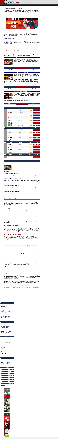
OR (1, 381)
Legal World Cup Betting (4, 352)
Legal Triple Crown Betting (4, 353)
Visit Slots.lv (36, 115)
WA (10, 383)
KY (10, 373)
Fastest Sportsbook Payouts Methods (5, 346)
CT (1, 371)
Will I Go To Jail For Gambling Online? (5, 311)
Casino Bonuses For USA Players (5, 326)
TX (1, 383)
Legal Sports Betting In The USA (5, 338)
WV (12, 383)
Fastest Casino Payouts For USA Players (6, 331)
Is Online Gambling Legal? (4, 305)
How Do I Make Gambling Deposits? (5, 315)
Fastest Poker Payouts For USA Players (5, 362)
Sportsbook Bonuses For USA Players (5, 342)
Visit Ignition (36, 112)
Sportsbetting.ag (18, 238)
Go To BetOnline (27, 100)
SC (8, 381)
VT (8, 383)
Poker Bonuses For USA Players (5, 363)
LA (12, 373)
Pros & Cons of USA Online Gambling (5, 316)
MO (1, 377)
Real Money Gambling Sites (4, 310)
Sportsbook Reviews (3, 343)
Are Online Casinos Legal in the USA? (5, 306)
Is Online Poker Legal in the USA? (5, 307)
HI (10, 371)
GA (8, 371)
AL (1, 369)
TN (12, 381)
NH (10, 377)
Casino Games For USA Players (5, 332)
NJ (12, 377)
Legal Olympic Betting (3, 351)
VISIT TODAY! (22, 67)
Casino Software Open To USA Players (5, 333)
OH (10, 379)
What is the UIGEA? (3, 312)
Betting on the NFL (3, 347)
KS (8, 373)
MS (12, 375)
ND (8, 379)
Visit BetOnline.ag (36, 132)
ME (1, 375)
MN (10, 375)
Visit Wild (36, 125)
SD (10, 381)
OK (12, 379)
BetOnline (13, 238)
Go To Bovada (35, 64)
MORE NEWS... (7, 171)
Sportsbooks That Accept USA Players (5, 341)
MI (8, 375)
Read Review (20, 110)
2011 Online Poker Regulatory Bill (5, 317)
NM (1, 379)
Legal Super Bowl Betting (4, 348)
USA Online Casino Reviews (4, 327)
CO (12, 369)
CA (10, 369)
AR (8, 369)
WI (1, 385)
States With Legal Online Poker (4, 364)
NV (8, 377)
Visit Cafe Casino (36, 117)
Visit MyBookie (36, 137)
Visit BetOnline (36, 120)
